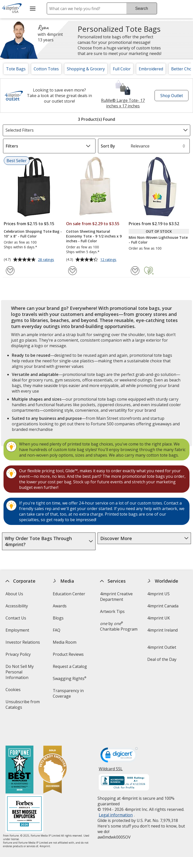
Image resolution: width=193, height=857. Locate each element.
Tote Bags (16, 69)
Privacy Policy (18, 656)
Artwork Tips (112, 611)
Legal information (116, 792)
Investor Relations (23, 643)
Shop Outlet (173, 97)
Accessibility (16, 606)
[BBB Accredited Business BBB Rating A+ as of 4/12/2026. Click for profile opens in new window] (124, 761)
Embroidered (151, 69)
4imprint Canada (162, 606)
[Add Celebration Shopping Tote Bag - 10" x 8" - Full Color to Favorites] (10, 271)
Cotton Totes (46, 69)
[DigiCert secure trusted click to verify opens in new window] (119, 734)
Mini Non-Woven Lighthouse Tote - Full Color (158, 240)
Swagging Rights (69, 678)
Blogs (58, 618)
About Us (14, 594)
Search (141, 8)
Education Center (69, 594)
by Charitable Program (118, 626)
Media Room (64, 642)
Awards (60, 606)
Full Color (122, 69)
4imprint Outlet (161, 647)
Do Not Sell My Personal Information (23, 674)
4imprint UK (158, 618)
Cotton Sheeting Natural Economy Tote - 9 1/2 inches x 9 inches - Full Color (94, 236)
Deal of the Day (161, 659)
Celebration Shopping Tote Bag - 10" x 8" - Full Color (33, 234)
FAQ (56, 630)
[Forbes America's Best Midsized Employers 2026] (24, 792)
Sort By (108, 146)
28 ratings (46, 260)
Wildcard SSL (111, 748)
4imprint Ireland (162, 630)
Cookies (13, 691)
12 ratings (109, 260)
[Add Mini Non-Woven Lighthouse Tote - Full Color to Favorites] (135, 271)
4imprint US (158, 594)
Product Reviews (68, 654)
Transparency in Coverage (69, 695)
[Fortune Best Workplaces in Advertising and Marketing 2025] (19, 748)
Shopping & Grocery (86, 69)
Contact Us (15, 618)
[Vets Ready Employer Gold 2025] (52, 748)
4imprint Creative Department (116, 596)
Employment (17, 630)
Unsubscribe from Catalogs (22, 706)
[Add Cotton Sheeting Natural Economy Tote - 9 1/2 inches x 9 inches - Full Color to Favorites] (72, 271)
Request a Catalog (70, 666)
